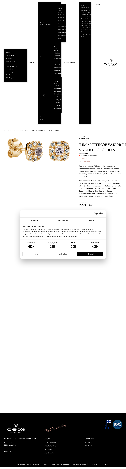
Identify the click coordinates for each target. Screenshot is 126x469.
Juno (55, 62)
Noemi (90, 25)
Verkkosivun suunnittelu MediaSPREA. (99, 464)
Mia (57, 100)
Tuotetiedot (86, 162)
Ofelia (55, 68)
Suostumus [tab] (35, 220)
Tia (55, 73)
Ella (90, 14)
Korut (31, 63)
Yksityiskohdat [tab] (63, 220)
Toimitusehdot (10, 75)
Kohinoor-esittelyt (11, 66)
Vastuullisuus (9, 58)
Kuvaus (84, 158)
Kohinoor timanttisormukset (45, 23)
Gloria (57, 94)
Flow (90, 17)
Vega (82, 36)
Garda (55, 59)
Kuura (57, 97)
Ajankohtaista (10, 69)
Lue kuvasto (49, 453)
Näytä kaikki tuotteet (60, 10)
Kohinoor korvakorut (43, 95)
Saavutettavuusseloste (79, 464)
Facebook (88, 442)
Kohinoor (9, 52)
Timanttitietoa (10, 61)
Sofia (55, 70)
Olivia (57, 103)
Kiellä (36, 254)
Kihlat (41, 117)
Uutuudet (97, 4)
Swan (90, 32)
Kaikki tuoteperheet (85, 7)
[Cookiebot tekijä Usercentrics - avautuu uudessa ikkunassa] (95, 213)
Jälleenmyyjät (10, 72)
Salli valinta (63, 254)
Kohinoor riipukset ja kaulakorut (43, 60)
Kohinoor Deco (44, 114)
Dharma (55, 56)
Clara (57, 88)
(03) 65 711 (8, 451)
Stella (57, 106)
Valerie (57, 109)
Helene (91, 19)
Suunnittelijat (10, 55)
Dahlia (90, 12)
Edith (57, 91)
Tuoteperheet (69, 63)
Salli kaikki (90, 254)
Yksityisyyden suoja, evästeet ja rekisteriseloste (57, 464)
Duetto (42, 120)
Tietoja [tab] (91, 220)
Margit (55, 65)
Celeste (55, 53)
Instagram (88, 445)
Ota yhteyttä (10, 78)
